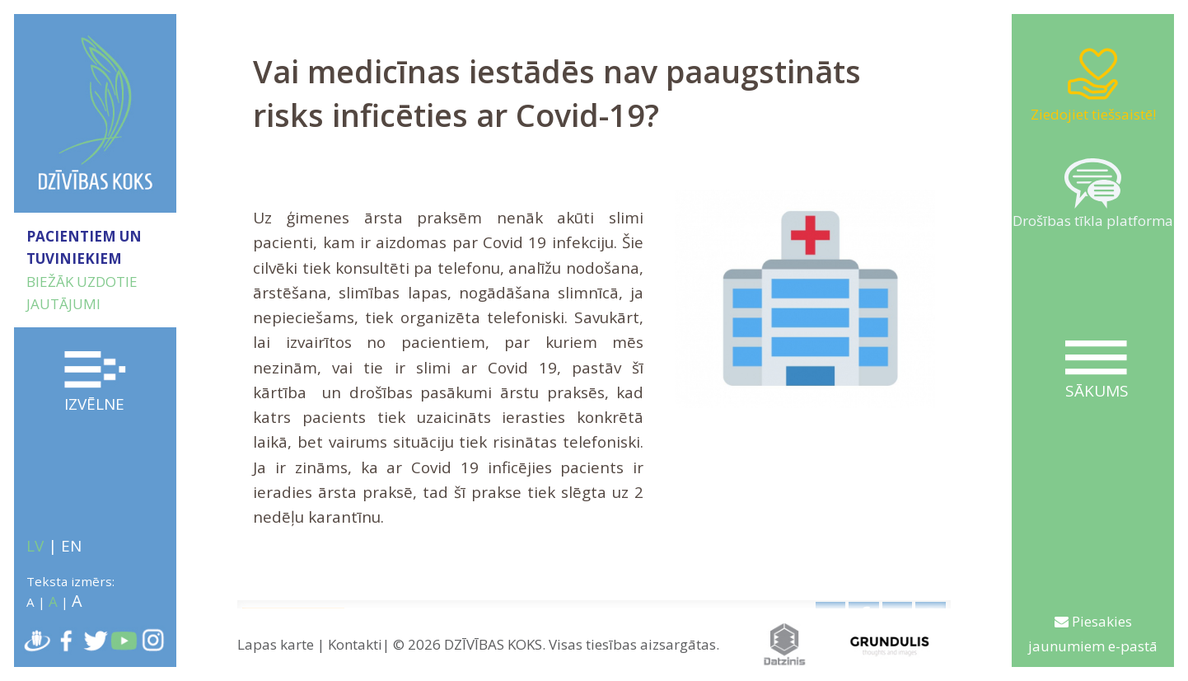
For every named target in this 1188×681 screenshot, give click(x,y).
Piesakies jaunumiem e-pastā (1093, 633)
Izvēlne (95, 383)
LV (35, 546)
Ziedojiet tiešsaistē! (1093, 84)
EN (71, 546)
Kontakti (355, 644)
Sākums (1096, 371)
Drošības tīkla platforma (1093, 194)
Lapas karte (275, 644)
